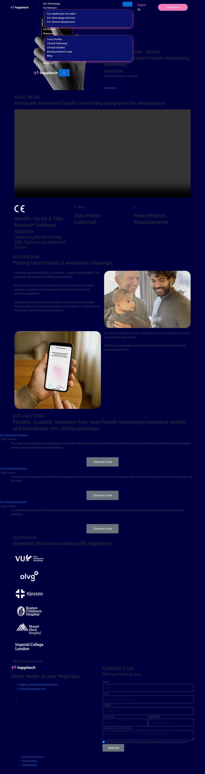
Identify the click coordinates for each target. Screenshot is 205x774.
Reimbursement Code (58, 51)
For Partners (50, 8)
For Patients (49, 29)
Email (105, 693)
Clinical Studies (55, 47)
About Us (48, 63)
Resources (48, 33)
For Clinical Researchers (60, 22)
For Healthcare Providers (60, 13)
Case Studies (53, 39)
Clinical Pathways (56, 43)
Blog (49, 55)
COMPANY (154, 716)
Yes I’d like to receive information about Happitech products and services (146, 741)
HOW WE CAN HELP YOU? (117, 728)
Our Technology (51, 3)
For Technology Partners (60, 18)
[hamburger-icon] (127, 4)
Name (105, 681)
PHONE (106, 705)
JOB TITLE (108, 716)
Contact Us (172, 7)
